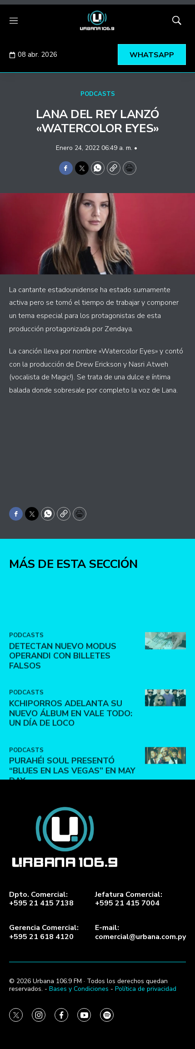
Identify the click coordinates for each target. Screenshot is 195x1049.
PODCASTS (97, 94)
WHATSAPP (152, 55)
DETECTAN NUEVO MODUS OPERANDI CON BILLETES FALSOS (62, 706)
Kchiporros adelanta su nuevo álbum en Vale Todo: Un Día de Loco (70, 763)
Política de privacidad (145, 988)
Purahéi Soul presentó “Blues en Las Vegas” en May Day (72, 820)
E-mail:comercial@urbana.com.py (140, 932)
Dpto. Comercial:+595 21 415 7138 (41, 899)
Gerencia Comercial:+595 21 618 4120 (44, 932)
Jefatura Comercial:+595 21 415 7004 (128, 899)
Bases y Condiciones (79, 988)
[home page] (97, 20)
